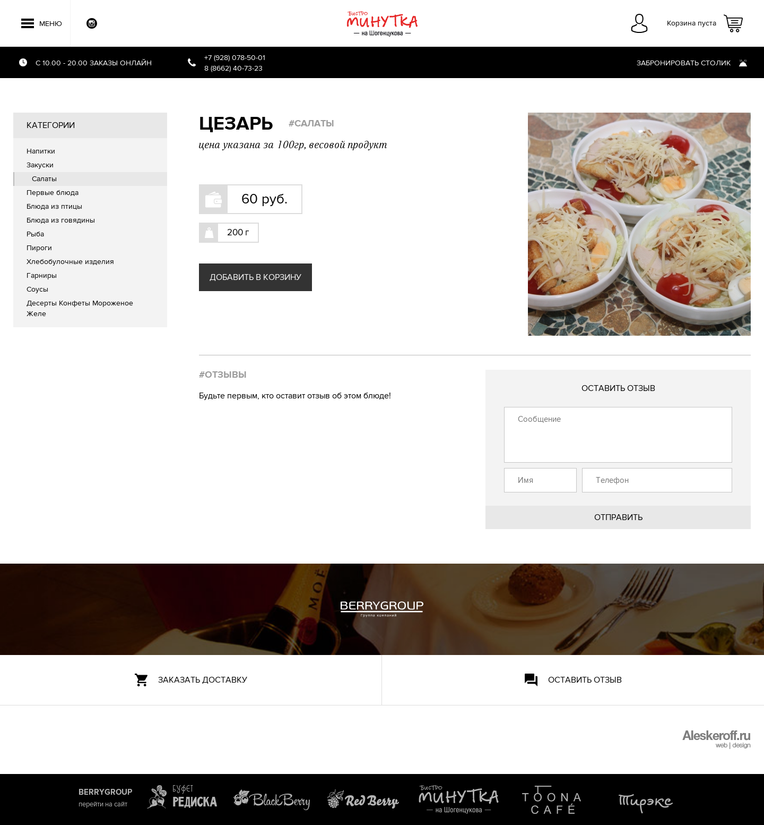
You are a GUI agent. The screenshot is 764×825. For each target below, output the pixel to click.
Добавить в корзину (255, 277)
